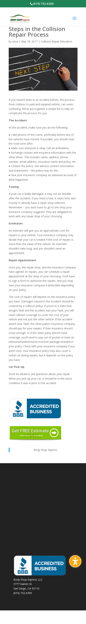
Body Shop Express (45, 450)
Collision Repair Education (56, 41)
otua (15, 41)
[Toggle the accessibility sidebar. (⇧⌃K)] (75, 561)
